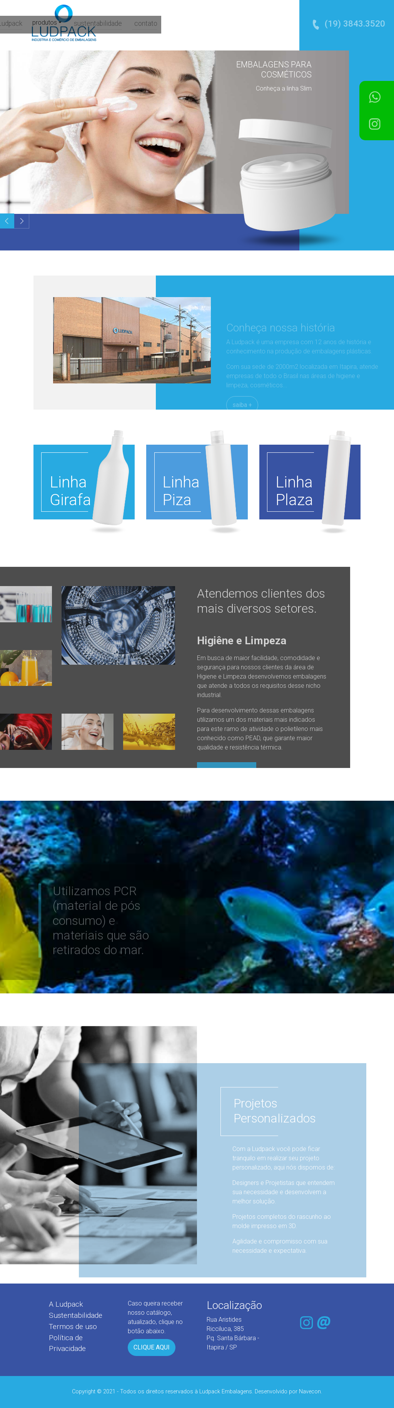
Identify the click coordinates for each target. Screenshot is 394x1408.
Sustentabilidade (75, 1315)
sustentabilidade (224, 23)
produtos (172, 23)
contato (270, 23)
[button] (21, 221)
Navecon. (310, 1391)
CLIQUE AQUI (152, 1347)
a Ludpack (135, 23)
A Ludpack (66, 1304)
